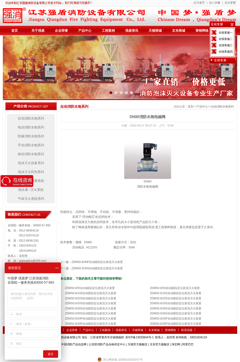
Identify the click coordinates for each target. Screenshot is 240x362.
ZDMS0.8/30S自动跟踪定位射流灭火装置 (90, 308)
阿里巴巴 (188, 344)
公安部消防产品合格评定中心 (107, 344)
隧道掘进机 (120, 351)
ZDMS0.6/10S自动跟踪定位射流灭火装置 (90, 293)
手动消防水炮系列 (31, 145)
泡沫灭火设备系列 (31, 163)
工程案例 (108, 30)
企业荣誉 (61, 30)
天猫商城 (155, 30)
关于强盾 (38, 30)
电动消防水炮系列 (31, 127)
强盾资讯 (131, 30)
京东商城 (178, 30)
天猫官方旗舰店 (137, 344)
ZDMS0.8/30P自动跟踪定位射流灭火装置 (97, 262)
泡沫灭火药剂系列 (31, 172)
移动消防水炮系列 (31, 154)
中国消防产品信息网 (73, 344)
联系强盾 (186, 330)
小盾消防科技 (168, 351)
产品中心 (84, 30)
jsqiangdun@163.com (32, 260)
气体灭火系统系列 (31, 198)
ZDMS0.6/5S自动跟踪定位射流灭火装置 (90, 288)
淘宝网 (176, 344)
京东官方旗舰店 (159, 344)
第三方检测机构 (86, 351)
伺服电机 (134, 351)
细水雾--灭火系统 (30, 190)
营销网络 (202, 30)
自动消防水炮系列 (31, 118)
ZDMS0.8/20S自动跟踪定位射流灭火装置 (97, 268)
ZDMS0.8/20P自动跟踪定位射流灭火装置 (90, 318)
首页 (14, 30)
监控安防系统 (149, 351)
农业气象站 (104, 351)
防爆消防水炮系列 (31, 136)
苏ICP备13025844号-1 (139, 337)
